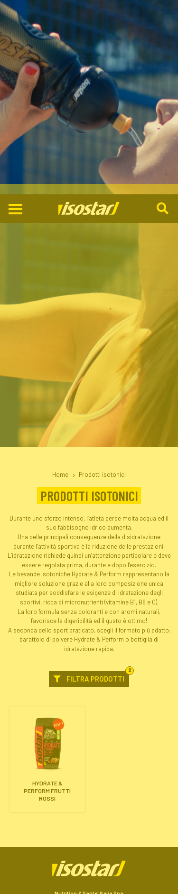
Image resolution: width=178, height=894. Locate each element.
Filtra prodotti (91, 483)
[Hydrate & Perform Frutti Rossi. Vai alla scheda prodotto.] (47, 565)
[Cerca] (163, 14)
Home (60, 280)
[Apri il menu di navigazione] (15, 15)
